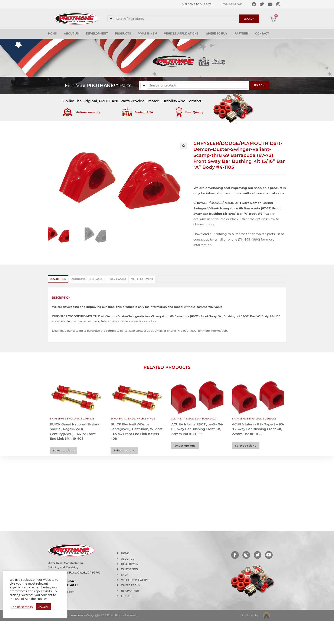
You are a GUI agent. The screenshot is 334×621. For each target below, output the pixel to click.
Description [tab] (58, 279)
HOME (52, 33)
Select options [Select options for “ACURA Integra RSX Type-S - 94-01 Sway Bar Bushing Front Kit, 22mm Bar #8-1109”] (185, 445)
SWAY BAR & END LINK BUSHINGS (72, 418)
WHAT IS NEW (147, 33)
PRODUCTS (123, 33)
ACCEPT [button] (44, 606)
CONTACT (262, 33)
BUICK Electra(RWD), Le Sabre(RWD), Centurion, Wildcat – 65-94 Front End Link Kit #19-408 (137, 431)
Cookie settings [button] (22, 607)
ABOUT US (71, 33)
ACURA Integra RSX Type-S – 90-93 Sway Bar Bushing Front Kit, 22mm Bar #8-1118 (258, 429)
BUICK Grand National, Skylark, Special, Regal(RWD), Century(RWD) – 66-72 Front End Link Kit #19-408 (75, 431)
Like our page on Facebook (178, 543)
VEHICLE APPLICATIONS (181, 33)
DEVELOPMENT (97, 33)
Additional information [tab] (88, 279)
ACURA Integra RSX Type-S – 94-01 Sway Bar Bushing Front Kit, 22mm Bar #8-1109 (197, 429)
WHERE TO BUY (216, 33)
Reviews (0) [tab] (118, 279)
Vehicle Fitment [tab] (142, 279)
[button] (183, 146)
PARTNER (241, 33)
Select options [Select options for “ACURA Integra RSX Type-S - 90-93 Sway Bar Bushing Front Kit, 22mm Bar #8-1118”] (245, 445)
